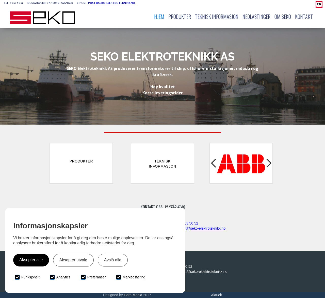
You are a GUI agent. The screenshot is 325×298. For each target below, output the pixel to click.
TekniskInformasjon (162, 163)
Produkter (179, 16)
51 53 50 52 (17, 2)
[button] (214, 163)
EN (319, 4)
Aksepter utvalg (73, 260)
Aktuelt (216, 295)
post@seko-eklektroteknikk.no (203, 272)
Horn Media (133, 295)
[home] (42, 17)
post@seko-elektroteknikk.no (202, 228)
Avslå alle (112, 260)
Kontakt (304, 16)
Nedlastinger (256, 16)
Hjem (159, 16)
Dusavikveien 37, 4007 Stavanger (50, 2)
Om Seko (282, 16)
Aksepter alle (31, 260)
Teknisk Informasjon (216, 16)
